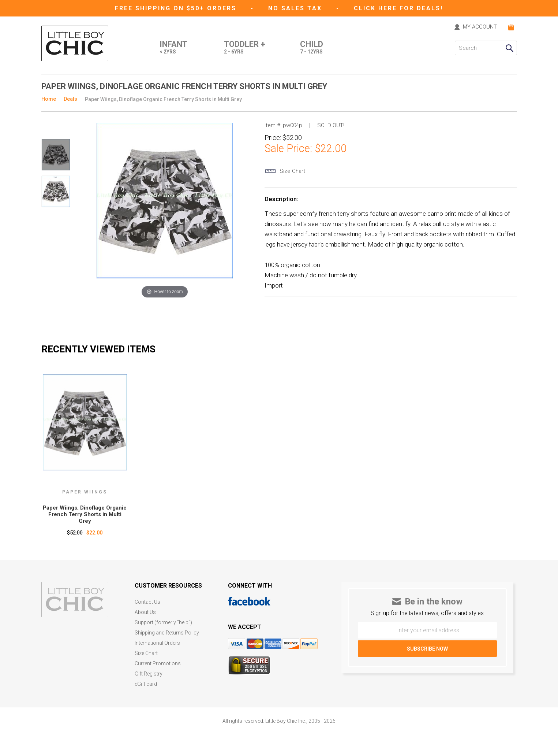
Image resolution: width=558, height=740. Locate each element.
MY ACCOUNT (480, 27)
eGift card (146, 684)
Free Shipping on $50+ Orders (177, 8)
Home (48, 98)
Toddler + (244, 48)
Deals (70, 98)
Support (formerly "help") (163, 622)
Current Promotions (158, 663)
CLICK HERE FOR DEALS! (398, 8)
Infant (173, 48)
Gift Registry (148, 673)
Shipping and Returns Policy (167, 632)
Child (311, 48)
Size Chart (146, 653)
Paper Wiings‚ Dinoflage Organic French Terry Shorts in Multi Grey (85, 514)
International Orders (157, 643)
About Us (145, 612)
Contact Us (147, 602)
